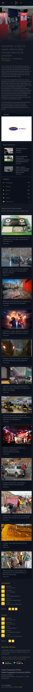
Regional (6, 190)
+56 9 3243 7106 (10, 624)
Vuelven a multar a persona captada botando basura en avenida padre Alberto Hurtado (23, 170)
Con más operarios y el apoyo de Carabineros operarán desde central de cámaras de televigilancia (16, 417)
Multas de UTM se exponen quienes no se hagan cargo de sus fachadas (16, 302)
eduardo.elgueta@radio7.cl (13, 596)
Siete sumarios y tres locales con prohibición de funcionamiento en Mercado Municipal (14, 572)
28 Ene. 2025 (6, 58)
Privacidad (7, 685)
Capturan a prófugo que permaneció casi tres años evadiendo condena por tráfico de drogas (16, 388)
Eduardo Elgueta (17, 58)
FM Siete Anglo (5, 678)
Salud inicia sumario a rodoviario (21, 149)
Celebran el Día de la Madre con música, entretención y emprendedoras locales (14, 450)
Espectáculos (8, 201)
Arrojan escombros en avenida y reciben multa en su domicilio (14, 484)
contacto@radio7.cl (11, 628)
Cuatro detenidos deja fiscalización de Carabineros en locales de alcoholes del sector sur (22, 159)
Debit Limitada (18, 687)
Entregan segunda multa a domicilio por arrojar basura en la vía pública (15, 359)
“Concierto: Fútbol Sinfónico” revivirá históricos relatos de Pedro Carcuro (15, 332)
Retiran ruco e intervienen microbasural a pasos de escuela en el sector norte (16, 517)
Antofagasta (7, 60)
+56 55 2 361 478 (10, 620)
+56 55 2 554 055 (10, 588)
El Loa (6, 194)
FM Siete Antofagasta (7, 674)
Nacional (7, 186)
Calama (6, 198)
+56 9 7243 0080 (10, 592)
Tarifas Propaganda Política (11, 670)
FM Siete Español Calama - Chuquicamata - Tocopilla (15, 676)
